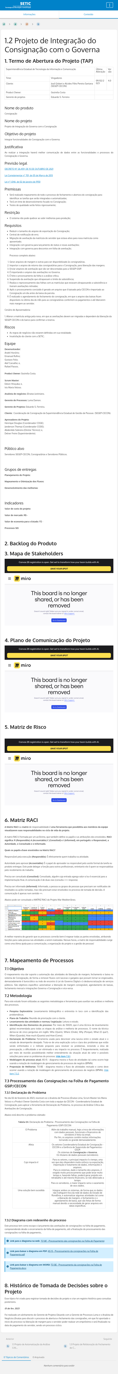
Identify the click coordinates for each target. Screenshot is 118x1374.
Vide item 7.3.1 (63, 1056)
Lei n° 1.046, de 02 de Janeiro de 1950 (22, 181)
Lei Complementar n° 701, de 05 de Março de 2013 (29, 175)
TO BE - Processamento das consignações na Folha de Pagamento (72, 1241)
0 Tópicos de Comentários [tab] (16, 1357)
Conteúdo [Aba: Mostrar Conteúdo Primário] (88, 14)
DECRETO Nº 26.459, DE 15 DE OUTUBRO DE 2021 (29, 169)
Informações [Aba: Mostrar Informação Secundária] (29, 14)
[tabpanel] (59, 1365)
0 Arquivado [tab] (38, 1357)
